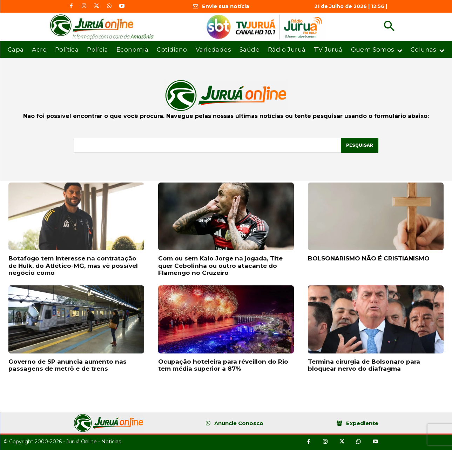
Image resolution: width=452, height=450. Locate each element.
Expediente (362, 423)
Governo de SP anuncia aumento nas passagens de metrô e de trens (67, 365)
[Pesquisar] (359, 145)
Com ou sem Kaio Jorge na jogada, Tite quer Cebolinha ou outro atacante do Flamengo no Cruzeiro (220, 265)
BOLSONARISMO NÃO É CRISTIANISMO (369, 258)
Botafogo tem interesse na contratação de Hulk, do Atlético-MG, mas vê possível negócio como (73, 265)
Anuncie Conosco (238, 423)
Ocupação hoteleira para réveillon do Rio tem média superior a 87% (223, 365)
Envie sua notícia (225, 6)
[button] (389, 27)
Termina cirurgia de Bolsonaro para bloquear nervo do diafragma (364, 365)
